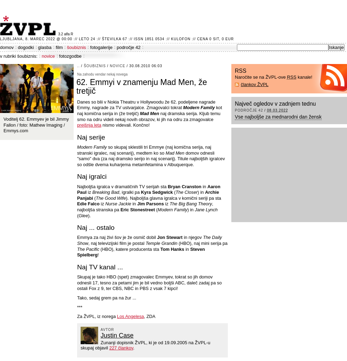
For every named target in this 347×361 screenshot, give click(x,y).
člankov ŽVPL (254, 84)
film (59, 47)
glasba (45, 47)
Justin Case (117, 335)
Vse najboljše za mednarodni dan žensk (278, 117)
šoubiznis (76, 47)
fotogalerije (101, 47)
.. (78, 66)
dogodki (26, 47)
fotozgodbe (70, 56)
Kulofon (180, 39)
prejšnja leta (89, 125)
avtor (107, 330)
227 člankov (121, 348)
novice (48, 56)
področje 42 (129, 47)
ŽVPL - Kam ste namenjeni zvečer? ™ (29, 26)
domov (7, 47)
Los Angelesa (130, 316)
